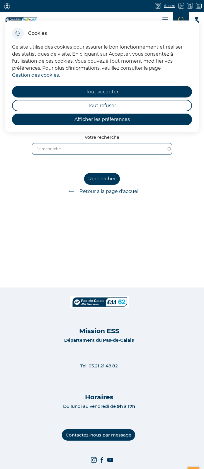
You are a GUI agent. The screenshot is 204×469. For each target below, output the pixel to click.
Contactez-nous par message (98, 435)
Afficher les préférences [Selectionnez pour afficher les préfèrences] (102, 119)
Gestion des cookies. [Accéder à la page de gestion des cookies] (36, 75)
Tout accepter (102, 92)
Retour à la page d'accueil (102, 191)
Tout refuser (102, 105)
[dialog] (102, 76)
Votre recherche (102, 137)
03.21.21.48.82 (103, 366)
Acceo (169, 6)
